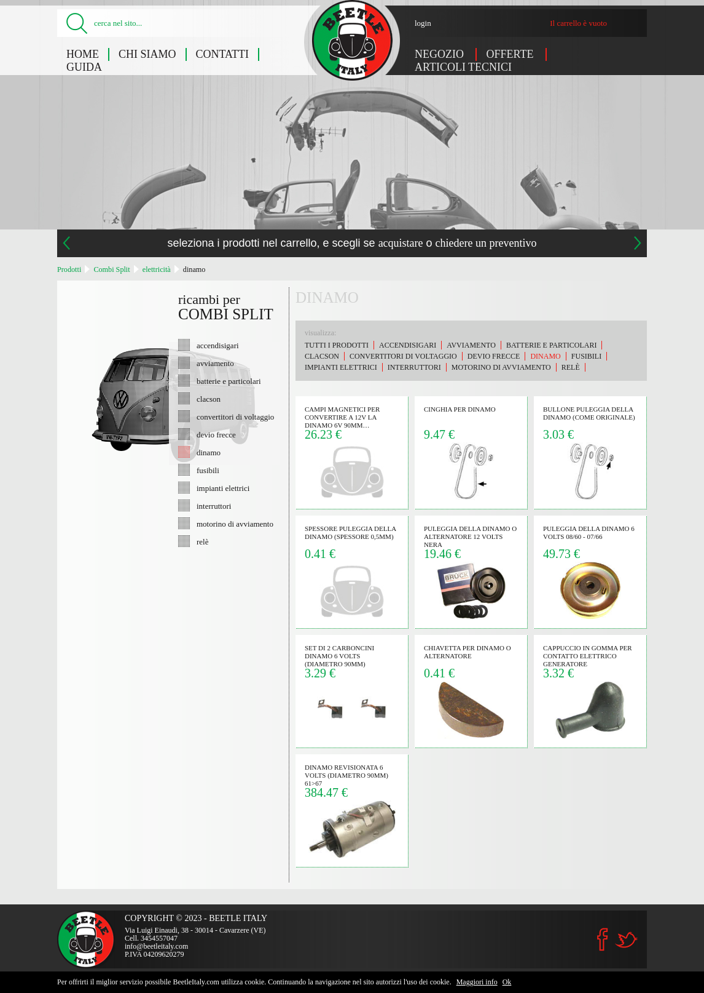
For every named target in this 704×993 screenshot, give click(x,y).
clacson (209, 398)
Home (82, 54)
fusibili (208, 470)
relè (202, 541)
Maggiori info (477, 982)
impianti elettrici (223, 488)
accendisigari (218, 345)
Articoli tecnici (463, 67)
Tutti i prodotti (337, 345)
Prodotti (69, 269)
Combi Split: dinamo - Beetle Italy (352, 40)
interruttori (214, 505)
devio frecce (216, 434)
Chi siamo (147, 54)
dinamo (194, 269)
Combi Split (111, 269)
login (423, 23)
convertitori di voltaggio (235, 416)
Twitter (626, 939)
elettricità (157, 269)
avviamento (215, 363)
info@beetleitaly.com (156, 946)
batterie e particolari (229, 381)
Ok (507, 982)
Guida (84, 67)
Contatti (222, 54)
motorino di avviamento (235, 523)
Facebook (602, 939)
